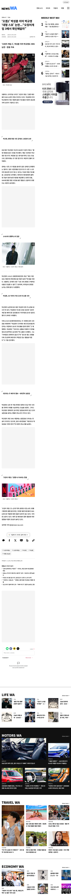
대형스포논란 (7, 554)
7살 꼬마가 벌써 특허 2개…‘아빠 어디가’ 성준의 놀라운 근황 (19, 584)
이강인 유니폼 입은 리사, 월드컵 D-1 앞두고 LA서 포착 (17, 578)
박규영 (24, 550)
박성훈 (31, 550)
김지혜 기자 (32, 37)
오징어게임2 (7, 550)
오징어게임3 (17, 550)
